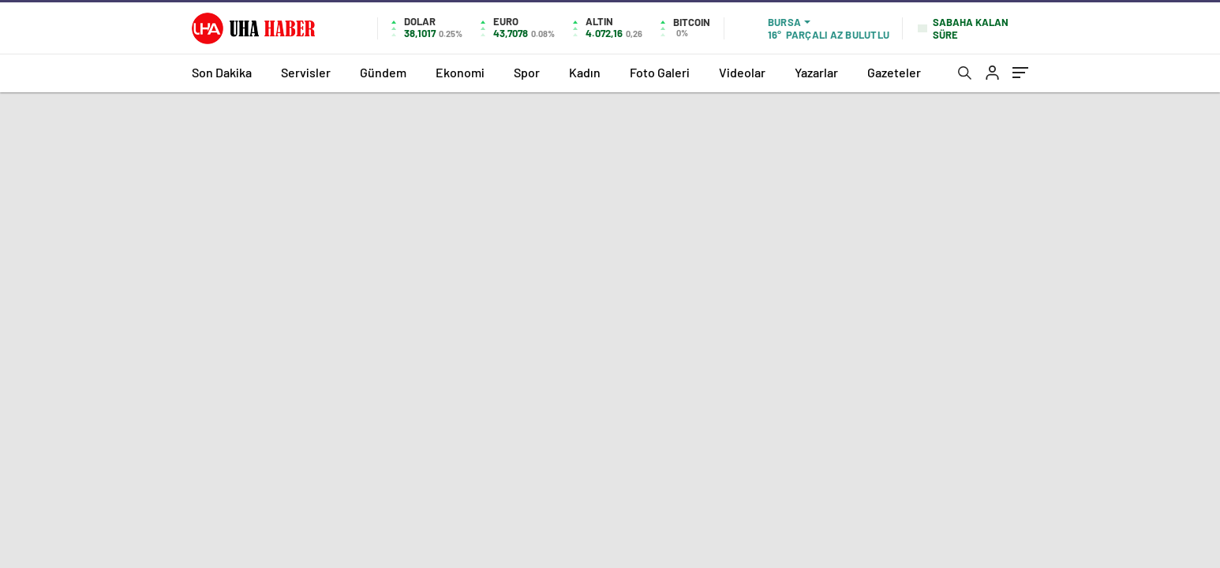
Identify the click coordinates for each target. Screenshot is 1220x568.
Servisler (306, 72)
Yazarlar (816, 72)
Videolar (742, 72)
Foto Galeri (660, 72)
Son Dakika (222, 72)
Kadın (585, 72)
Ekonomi (460, 72)
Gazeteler (894, 72)
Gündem (383, 72)
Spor (527, 72)
